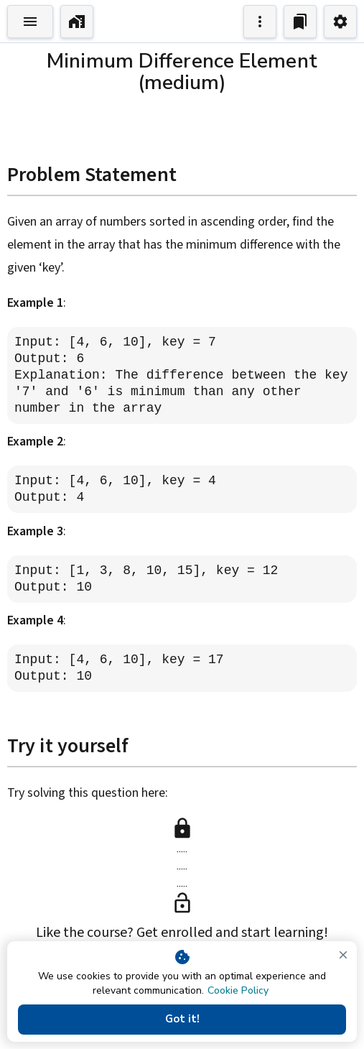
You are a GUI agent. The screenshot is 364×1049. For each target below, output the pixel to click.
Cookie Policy (238, 990)
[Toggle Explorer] (30, 21)
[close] (343, 955)
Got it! (182, 1019)
